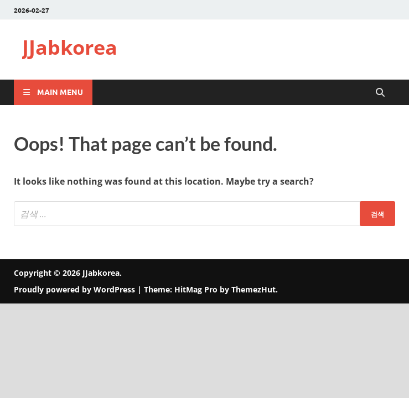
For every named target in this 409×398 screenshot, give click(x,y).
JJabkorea (69, 47)
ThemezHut (253, 289)
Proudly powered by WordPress (74, 289)
